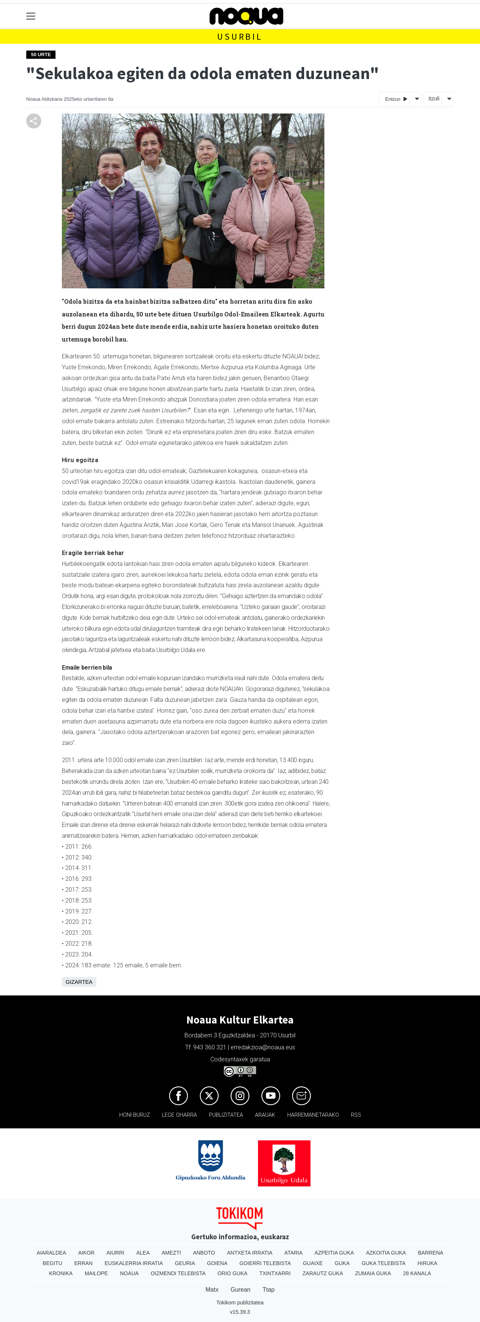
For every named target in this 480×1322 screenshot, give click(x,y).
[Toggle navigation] (31, 16)
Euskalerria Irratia (134, 1263)
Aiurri (115, 1253)
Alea (143, 1253)
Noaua (129, 1273)
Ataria (293, 1253)
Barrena (430, 1253)
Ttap (268, 1289)
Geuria (185, 1263)
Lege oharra (179, 1115)
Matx (212, 1289)
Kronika (61, 1273)
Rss (356, 1115)
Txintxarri (275, 1273)
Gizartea (79, 982)
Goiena (217, 1263)
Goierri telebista (265, 1263)
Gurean (240, 1289)
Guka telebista (383, 1263)
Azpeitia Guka (334, 1253)
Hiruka (427, 1263)
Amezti (171, 1253)
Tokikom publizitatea (240, 1303)
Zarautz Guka (323, 1273)
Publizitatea (226, 1115)
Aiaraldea (51, 1253)
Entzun (396, 98)
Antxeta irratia (250, 1253)
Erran (83, 1263)
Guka (342, 1263)
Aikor (86, 1253)
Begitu (52, 1263)
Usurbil (240, 36)
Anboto (204, 1253)
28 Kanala (417, 1273)
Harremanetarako (313, 1115)
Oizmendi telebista (178, 1273)
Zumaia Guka (373, 1273)
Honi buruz (134, 1115)
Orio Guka (232, 1273)
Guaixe (313, 1263)
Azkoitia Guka (386, 1253)
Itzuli (434, 98)
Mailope (96, 1273)
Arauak (265, 1115)
